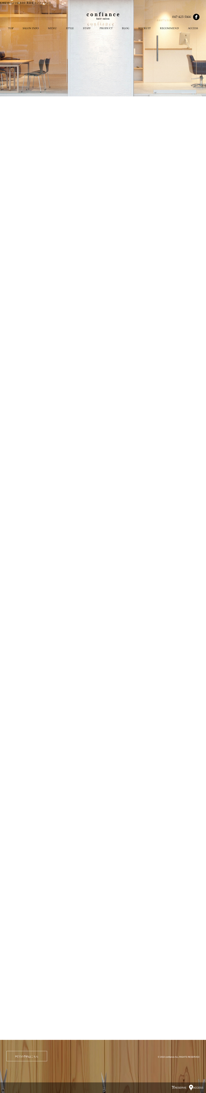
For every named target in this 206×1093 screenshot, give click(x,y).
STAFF (86, 28)
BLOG (125, 28)
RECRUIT (144, 28)
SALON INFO (31, 28)
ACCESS (193, 28)
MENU (52, 28)
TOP (10, 28)
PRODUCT (106, 28)
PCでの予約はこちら (26, 1056)
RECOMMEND (169, 28)
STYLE (70, 28)
